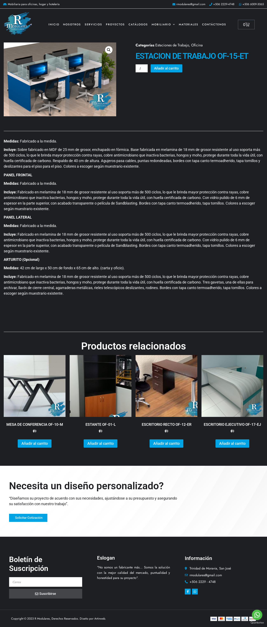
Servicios (93, 24)
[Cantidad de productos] (142, 68)
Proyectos (115, 24)
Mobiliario (163, 24)
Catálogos (138, 24)
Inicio (53, 24)
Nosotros (72, 24)
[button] (108, 50)
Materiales (188, 24)
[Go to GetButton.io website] (257, 622)
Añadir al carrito (169, 68)
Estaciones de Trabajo (172, 45)
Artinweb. (100, 618)
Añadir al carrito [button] (34, 443)
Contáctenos (214, 24)
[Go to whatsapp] (257, 615)
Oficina (197, 45)
